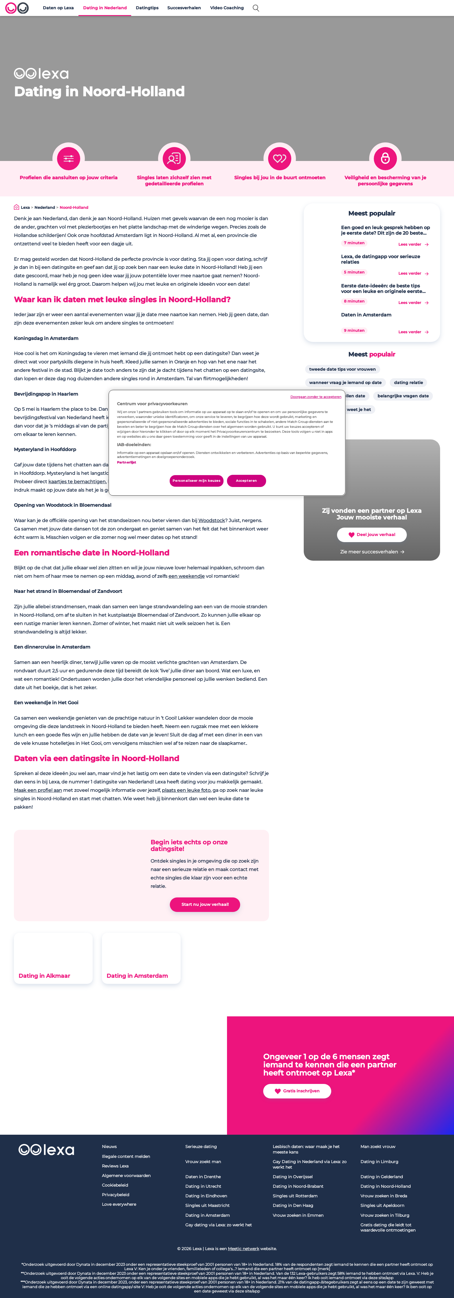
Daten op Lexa (58, 7)
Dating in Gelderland (381, 1176)
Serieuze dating (201, 1146)
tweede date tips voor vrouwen (342, 369)
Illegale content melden (126, 1156)
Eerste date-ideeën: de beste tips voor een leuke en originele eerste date (381, 288)
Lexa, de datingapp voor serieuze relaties (380, 259)
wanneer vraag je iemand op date (345, 382)
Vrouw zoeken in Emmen (298, 1215)
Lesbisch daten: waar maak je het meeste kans (306, 1149)
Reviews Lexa (115, 1166)
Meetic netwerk (243, 1248)
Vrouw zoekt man (203, 1161)
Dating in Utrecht (203, 1186)
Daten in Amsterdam (366, 315)
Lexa (25, 207)
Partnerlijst (126, 462)
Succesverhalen (184, 7)
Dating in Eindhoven (206, 1196)
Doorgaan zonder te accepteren (315, 397)
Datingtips (147, 7)
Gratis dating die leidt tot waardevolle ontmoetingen (387, 1227)
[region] (227, 443)
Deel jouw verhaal (372, 535)
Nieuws (109, 1146)
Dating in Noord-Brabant (298, 1186)
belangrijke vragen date (403, 396)
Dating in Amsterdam (137, 975)
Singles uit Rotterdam (295, 1196)
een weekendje (187, 576)
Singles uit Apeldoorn (382, 1205)
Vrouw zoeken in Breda (383, 1196)
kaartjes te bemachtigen (77, 481)
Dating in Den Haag (293, 1205)
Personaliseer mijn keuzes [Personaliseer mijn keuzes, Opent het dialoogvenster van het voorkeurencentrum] (196, 481)
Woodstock (211, 520)
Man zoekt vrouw (377, 1146)
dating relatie (408, 382)
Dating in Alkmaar (44, 975)
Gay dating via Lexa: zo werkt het (218, 1225)
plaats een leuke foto (186, 790)
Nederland (44, 207)
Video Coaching (227, 7)
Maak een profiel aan (38, 790)
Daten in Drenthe (203, 1176)
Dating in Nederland (105, 7)
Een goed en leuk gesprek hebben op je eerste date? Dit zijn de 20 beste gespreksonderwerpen (385, 230)
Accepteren (246, 481)
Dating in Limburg (379, 1161)
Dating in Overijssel (293, 1176)
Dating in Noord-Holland (385, 1186)
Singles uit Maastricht (207, 1205)
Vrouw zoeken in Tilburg (384, 1215)
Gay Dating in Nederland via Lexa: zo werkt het (310, 1164)
